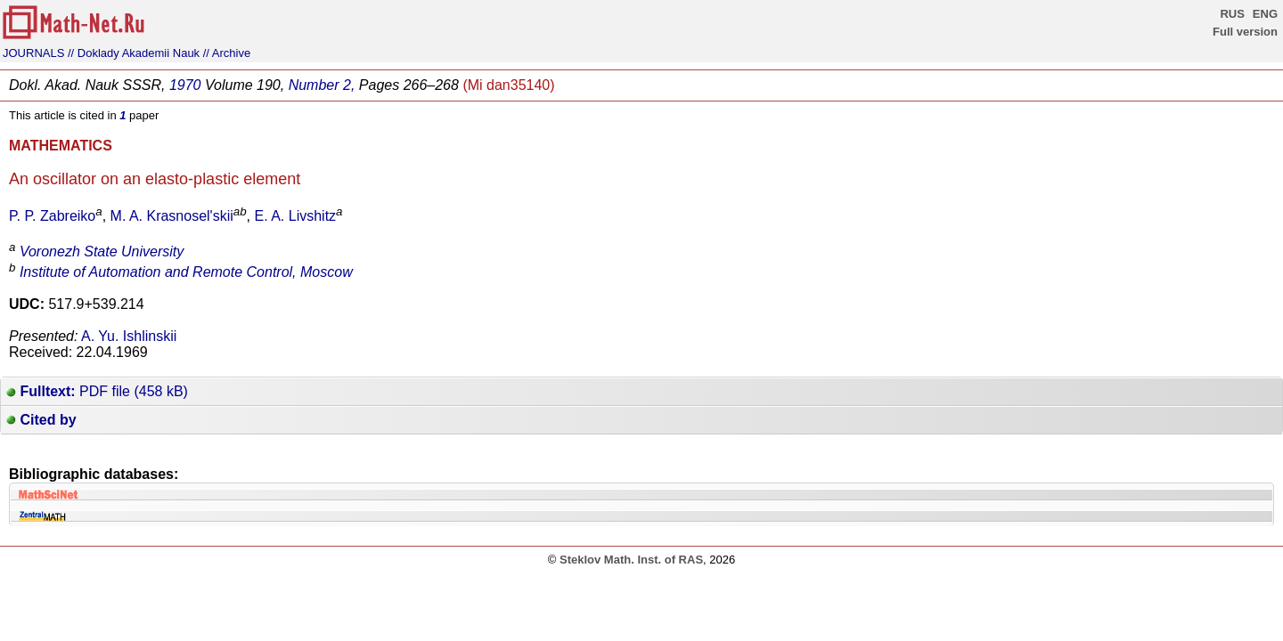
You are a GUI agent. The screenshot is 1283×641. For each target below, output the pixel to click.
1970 (185, 85)
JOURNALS (33, 53)
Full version (1245, 31)
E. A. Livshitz (296, 215)
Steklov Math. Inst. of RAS (631, 559)
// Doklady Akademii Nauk (134, 53)
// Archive (226, 53)
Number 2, (322, 85)
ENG (1265, 13)
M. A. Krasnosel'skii (171, 215)
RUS (1232, 13)
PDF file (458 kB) (97, 391)
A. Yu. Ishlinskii (128, 336)
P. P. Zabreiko (52, 215)
